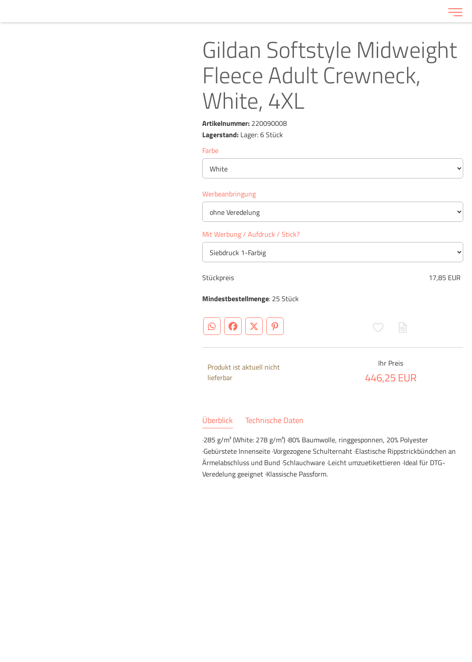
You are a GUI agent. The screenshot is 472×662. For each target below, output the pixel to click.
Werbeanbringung (229, 194)
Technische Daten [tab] (274, 420)
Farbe (210, 150)
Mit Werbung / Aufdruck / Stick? (251, 234)
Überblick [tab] (217, 420)
